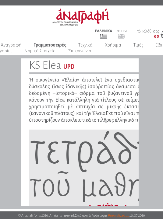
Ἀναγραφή (11, 45)
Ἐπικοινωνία (79, 50)
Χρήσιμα (113, 45)
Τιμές (138, 45)
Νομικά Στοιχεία (40, 50)
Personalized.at (118, 215)
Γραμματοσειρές (50, 45)
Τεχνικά (85, 45)
